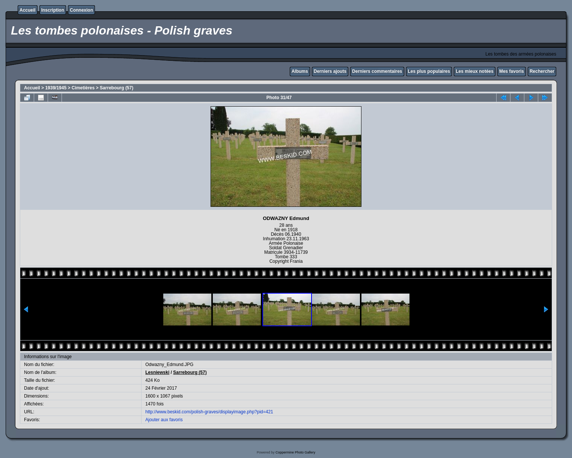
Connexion (81, 10)
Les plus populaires (429, 71)
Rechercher (542, 71)
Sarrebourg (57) (116, 87)
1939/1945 (55, 87)
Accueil (28, 10)
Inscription (52, 10)
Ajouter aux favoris (163, 419)
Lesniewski (157, 372)
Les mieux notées (475, 71)
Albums (300, 71)
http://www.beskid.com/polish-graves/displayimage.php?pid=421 (209, 411)
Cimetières (83, 87)
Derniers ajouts (330, 71)
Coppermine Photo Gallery (295, 452)
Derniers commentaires (377, 71)
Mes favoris (511, 71)
